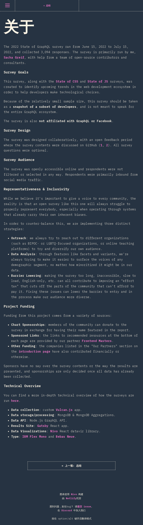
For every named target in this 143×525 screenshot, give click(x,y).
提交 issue (84, 507)
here (15, 401)
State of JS (98, 81)
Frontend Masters (97, 341)
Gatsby (42, 426)
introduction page (34, 351)
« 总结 (71, 466)
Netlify (71, 498)
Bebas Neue (65, 436)
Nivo (54, 431)
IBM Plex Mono (34, 436)
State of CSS (67, 81)
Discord (66, 511)
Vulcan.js (64, 410)
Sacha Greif (14, 57)
